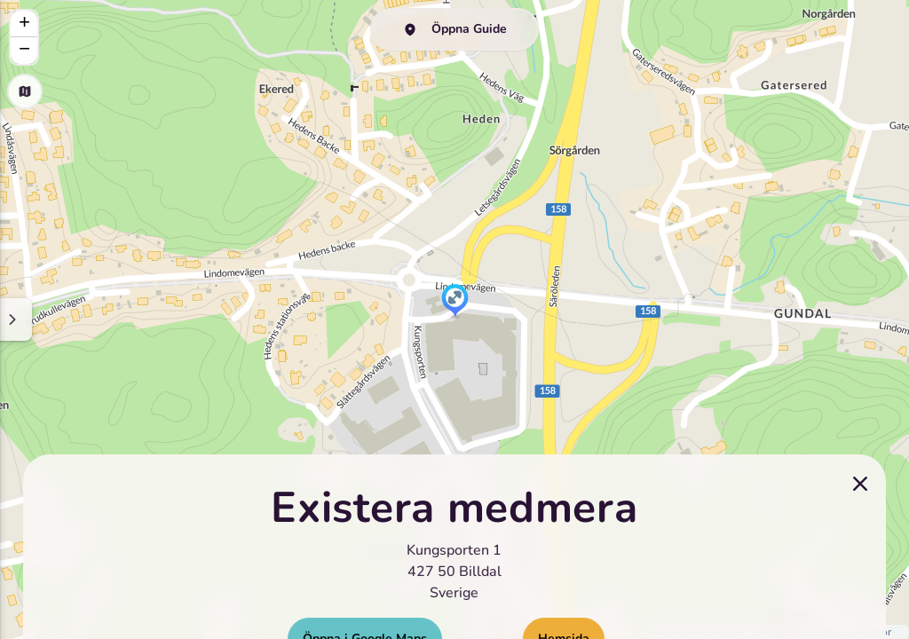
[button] (455, 302)
